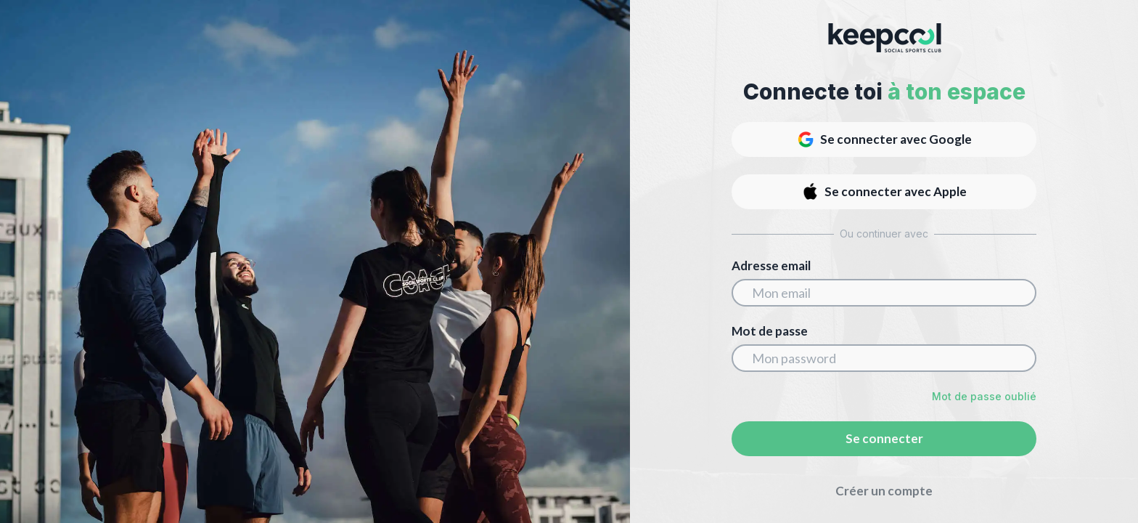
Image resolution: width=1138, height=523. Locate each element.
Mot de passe (770, 331)
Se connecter (884, 438)
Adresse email (771, 266)
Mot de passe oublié (984, 396)
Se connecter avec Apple (884, 191)
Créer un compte (884, 490)
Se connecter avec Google (884, 139)
